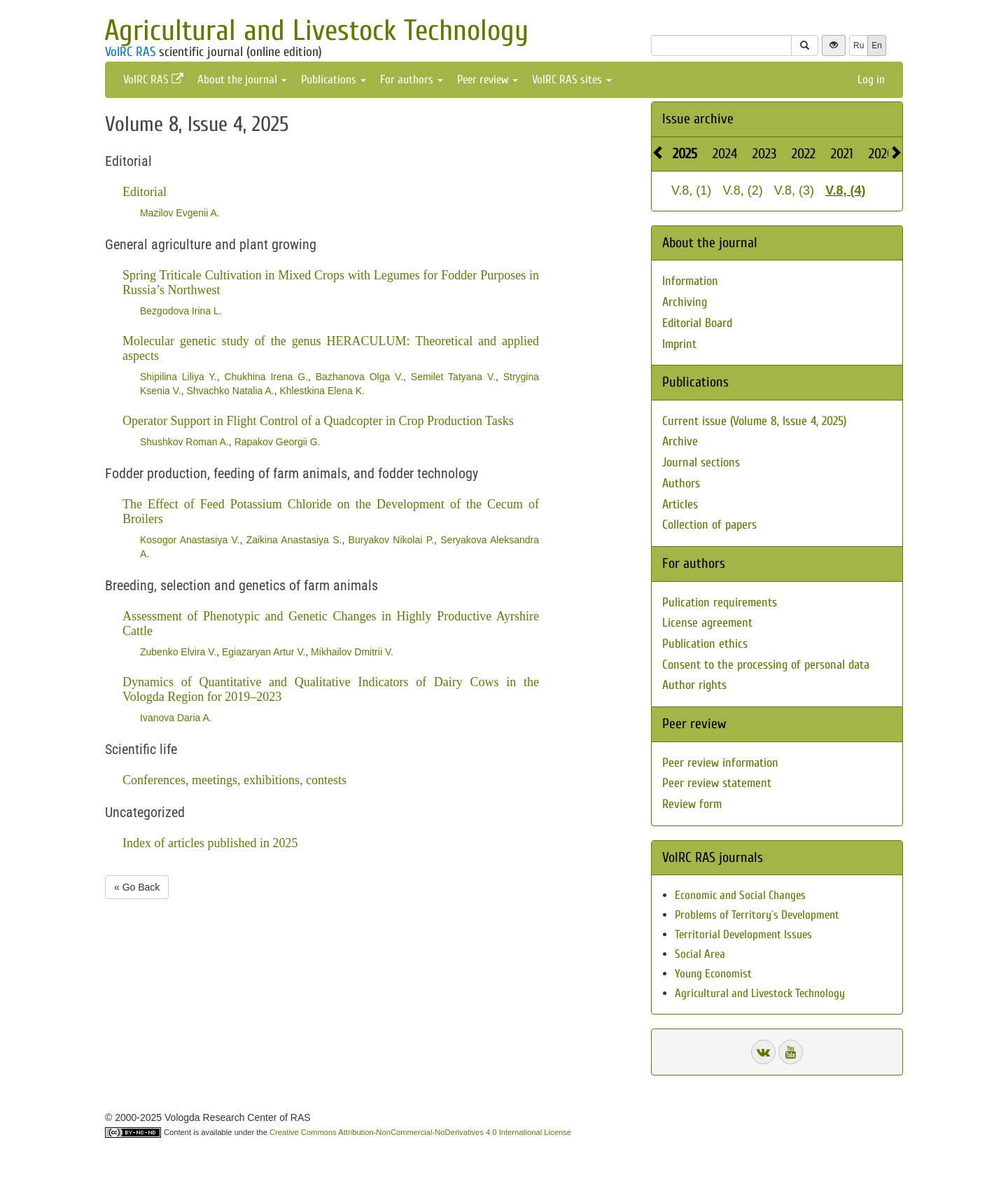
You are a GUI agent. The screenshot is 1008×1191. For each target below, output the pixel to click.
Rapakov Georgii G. (277, 441)
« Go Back (137, 887)
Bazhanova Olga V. (359, 376)
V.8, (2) (742, 190)
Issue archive (698, 119)
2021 (842, 154)
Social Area (700, 954)
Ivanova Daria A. (176, 717)
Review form (692, 804)
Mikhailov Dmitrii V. (352, 651)
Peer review (487, 79)
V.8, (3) (794, 190)
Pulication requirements (719, 602)
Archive (680, 441)
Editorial (144, 192)
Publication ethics (705, 643)
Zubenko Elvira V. (178, 651)
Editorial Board (697, 323)
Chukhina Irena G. (266, 376)
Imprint (679, 344)
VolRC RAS (130, 52)
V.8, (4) (845, 190)
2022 (804, 154)
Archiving (684, 302)
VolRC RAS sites (572, 79)
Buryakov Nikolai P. (391, 539)
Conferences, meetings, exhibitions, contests (234, 780)
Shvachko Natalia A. (230, 390)
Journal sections (701, 462)
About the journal (242, 79)
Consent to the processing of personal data (765, 664)
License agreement (707, 622)
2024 (725, 154)
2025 (685, 154)
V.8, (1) (691, 190)
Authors (681, 483)
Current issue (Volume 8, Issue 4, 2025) (754, 421)
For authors (411, 79)
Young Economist (713, 973)
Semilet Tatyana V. (453, 376)
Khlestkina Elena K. (322, 390)
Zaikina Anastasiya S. (294, 539)
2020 (881, 154)
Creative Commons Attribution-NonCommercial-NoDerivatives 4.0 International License (420, 1132)
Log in (871, 79)
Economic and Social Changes (740, 895)
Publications (333, 79)
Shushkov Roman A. (184, 441)
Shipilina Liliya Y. (178, 376)
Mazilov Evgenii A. (180, 212)
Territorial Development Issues (743, 934)
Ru (858, 45)
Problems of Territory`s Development (757, 914)
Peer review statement (716, 783)
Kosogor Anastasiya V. (189, 539)
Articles (680, 504)
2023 (764, 154)
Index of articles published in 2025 (210, 843)
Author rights (694, 685)
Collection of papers (709, 524)
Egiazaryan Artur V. (263, 651)
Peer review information (720, 762)
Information (690, 281)
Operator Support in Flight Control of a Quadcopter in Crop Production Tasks (318, 421)
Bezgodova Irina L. (181, 310)
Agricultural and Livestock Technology (316, 30)
